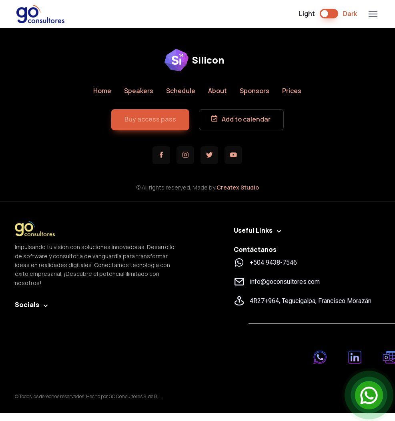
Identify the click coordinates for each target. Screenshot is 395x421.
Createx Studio (238, 187)
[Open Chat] (369, 395)
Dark (350, 13)
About (217, 90)
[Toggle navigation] (373, 14)
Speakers (138, 90)
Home (102, 90)
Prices (291, 90)
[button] (150, 119)
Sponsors (254, 90)
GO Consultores (40, 14)
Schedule (180, 90)
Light (307, 13)
